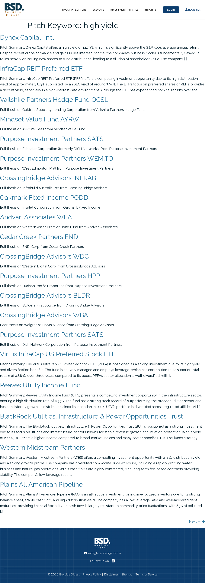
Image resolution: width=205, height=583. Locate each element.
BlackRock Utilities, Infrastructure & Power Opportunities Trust (91, 416)
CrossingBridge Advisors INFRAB (48, 178)
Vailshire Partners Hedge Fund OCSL (54, 99)
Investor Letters (74, 9)
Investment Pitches (125, 9)
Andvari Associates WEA (36, 217)
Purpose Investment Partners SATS (52, 139)
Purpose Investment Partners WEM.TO (56, 158)
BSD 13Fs (98, 9)
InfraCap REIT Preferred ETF (41, 68)
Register (192, 9)
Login (171, 9)
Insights (151, 9)
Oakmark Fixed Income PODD (44, 197)
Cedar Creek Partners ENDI (40, 236)
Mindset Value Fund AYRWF (41, 119)
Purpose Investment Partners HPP (50, 276)
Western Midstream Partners (42, 447)
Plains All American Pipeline (41, 484)
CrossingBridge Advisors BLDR (45, 295)
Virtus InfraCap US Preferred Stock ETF (58, 354)
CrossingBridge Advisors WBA (44, 315)
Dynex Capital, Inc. (27, 37)
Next (195, 521)
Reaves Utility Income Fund (40, 385)
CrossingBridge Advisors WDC (44, 256)
